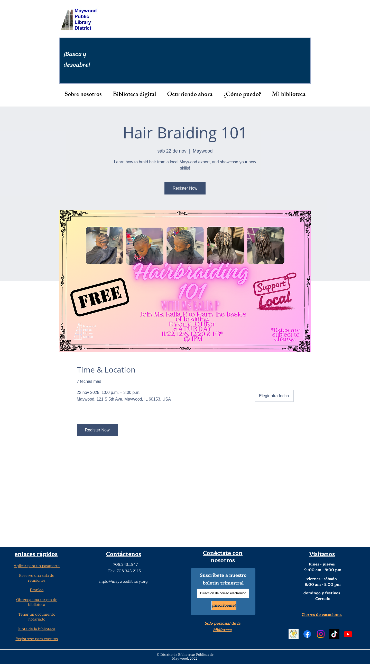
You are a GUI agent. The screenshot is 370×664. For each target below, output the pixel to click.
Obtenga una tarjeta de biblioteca (36, 602)
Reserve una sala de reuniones (36, 578)
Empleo (36, 590)
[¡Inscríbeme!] (223, 605)
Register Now (185, 188)
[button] (83, 95)
